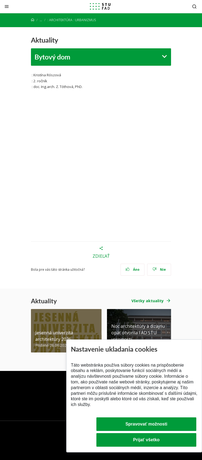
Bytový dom (52, 57)
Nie (159, 269)
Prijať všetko (146, 439)
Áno (132, 269)
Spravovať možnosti (146, 424)
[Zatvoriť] (6, 6)
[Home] (32, 20)
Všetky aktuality (147, 300)
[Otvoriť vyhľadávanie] (194, 6)
